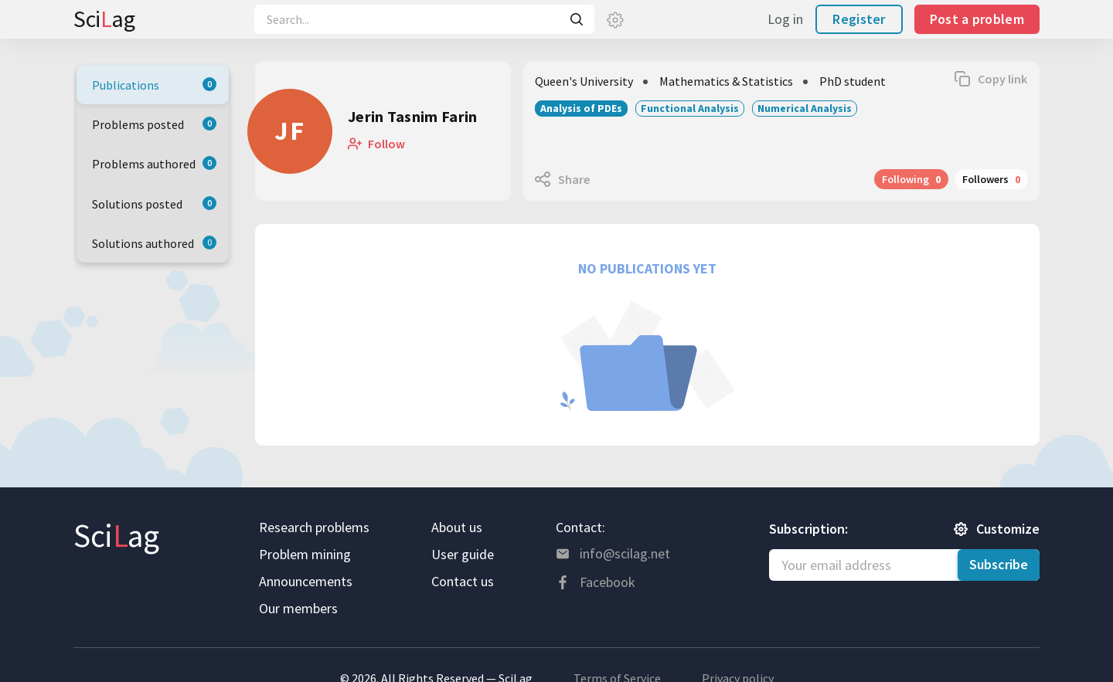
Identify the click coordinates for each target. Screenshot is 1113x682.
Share (574, 179)
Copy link (1002, 79)
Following (911, 179)
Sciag (103, 18)
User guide (462, 554)
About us (456, 527)
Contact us (462, 581)
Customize (1008, 529)
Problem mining (305, 554)
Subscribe (998, 564)
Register (858, 19)
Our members (298, 608)
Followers (991, 179)
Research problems (314, 527)
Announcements (305, 581)
